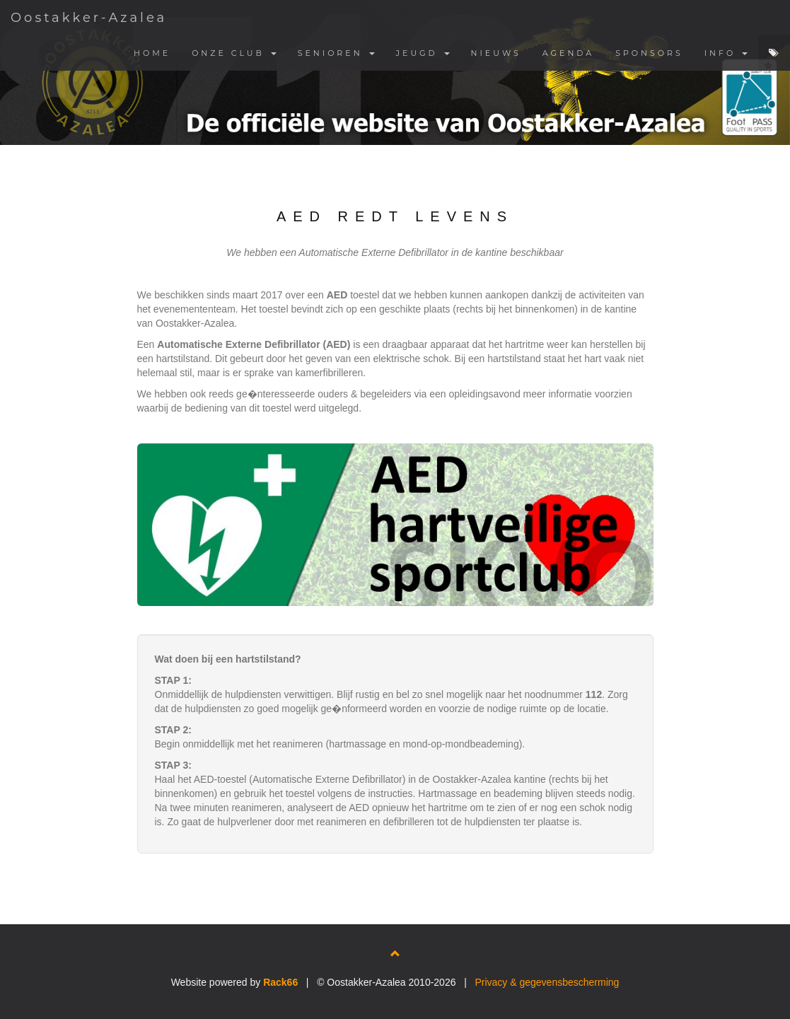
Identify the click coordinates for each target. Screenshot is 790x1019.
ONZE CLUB (234, 53)
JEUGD (423, 53)
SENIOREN (336, 53)
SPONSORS (649, 53)
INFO (726, 53)
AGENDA (568, 53)
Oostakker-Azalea (89, 17)
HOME (152, 53)
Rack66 (280, 982)
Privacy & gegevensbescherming (547, 982)
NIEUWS (496, 53)
